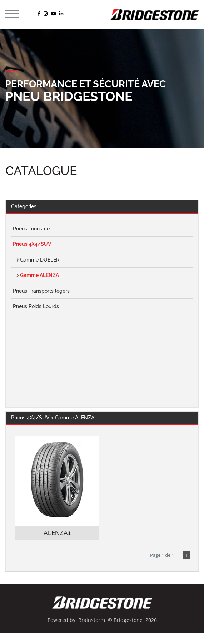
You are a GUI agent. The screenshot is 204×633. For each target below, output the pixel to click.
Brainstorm (91, 620)
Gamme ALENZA (39, 275)
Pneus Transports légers (41, 291)
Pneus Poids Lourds (36, 306)
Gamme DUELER (39, 260)
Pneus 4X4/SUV (32, 244)
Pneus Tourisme (31, 229)
